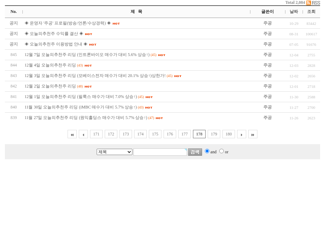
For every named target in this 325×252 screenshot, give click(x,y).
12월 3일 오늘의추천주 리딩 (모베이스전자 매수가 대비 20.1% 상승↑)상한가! (95, 75)
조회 (311, 11)
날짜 (294, 11)
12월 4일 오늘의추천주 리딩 (50, 65)
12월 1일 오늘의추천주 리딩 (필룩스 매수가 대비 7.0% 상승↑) (81, 96)
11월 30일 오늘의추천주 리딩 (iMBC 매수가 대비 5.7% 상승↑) (81, 107)
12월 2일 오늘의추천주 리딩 (50, 86)
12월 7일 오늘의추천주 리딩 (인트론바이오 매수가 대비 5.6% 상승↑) (87, 54)
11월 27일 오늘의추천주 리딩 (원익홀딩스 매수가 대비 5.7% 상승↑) (86, 117)
